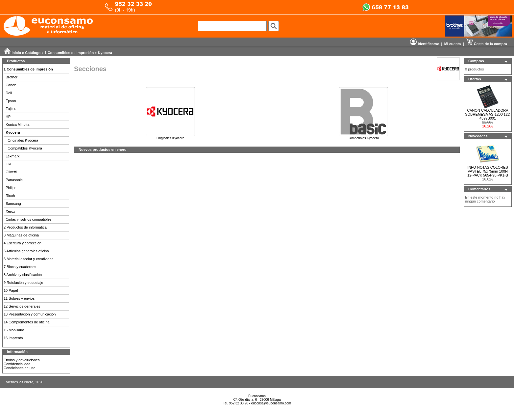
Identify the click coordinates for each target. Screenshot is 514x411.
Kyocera (105, 53)
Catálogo (32, 53)
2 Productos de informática (25, 227)
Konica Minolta (17, 124)
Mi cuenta (452, 44)
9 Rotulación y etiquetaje (23, 283)
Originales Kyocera (23, 140)
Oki (8, 164)
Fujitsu (11, 109)
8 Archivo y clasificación (23, 275)
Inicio (16, 53)
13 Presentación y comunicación (30, 314)
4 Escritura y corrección (22, 243)
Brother (11, 77)
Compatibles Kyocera (25, 148)
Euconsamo (257, 396)
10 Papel (11, 290)
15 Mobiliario (14, 330)
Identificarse (424, 44)
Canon (11, 85)
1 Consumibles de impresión (69, 53)
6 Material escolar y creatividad (29, 259)
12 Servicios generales (22, 306)
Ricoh (10, 196)
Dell (9, 93)
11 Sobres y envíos (19, 298)
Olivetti (11, 172)
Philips (11, 188)
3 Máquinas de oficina (21, 235)
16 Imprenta (13, 338)
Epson (11, 101)
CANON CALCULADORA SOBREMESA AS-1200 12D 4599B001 (487, 114)
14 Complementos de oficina (26, 322)
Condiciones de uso (20, 368)
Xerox (10, 211)
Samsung (13, 204)
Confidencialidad (17, 364)
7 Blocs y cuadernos (20, 267)
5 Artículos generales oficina (26, 251)
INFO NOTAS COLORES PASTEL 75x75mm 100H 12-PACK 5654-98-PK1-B (487, 171)
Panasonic (14, 180)
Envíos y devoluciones (21, 360)
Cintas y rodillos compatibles (28, 219)
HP (8, 117)
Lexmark (12, 156)
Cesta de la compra (486, 44)
